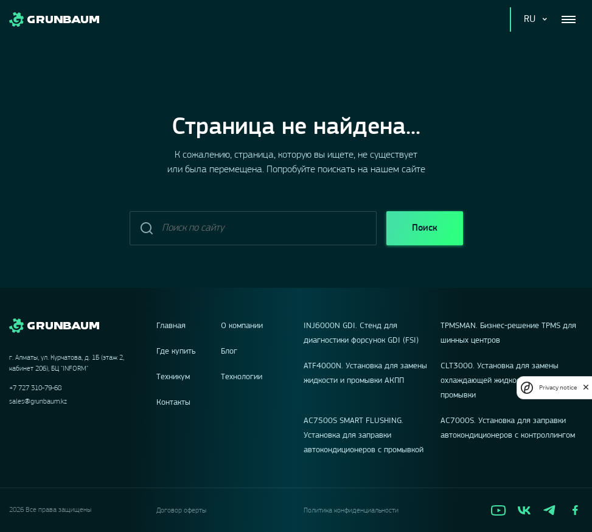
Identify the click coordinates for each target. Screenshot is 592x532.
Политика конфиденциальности (351, 510)
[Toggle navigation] (568, 19)
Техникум (173, 377)
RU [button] (529, 19)
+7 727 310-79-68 (35, 388)
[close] (585, 387)
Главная (171, 326)
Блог (229, 351)
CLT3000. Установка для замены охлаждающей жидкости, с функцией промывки (507, 381)
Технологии (241, 377)
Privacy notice (558, 387)
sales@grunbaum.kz (38, 401)
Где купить (176, 351)
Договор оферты (181, 510)
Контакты (173, 402)
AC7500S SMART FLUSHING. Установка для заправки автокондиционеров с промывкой (363, 435)
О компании (242, 326)
